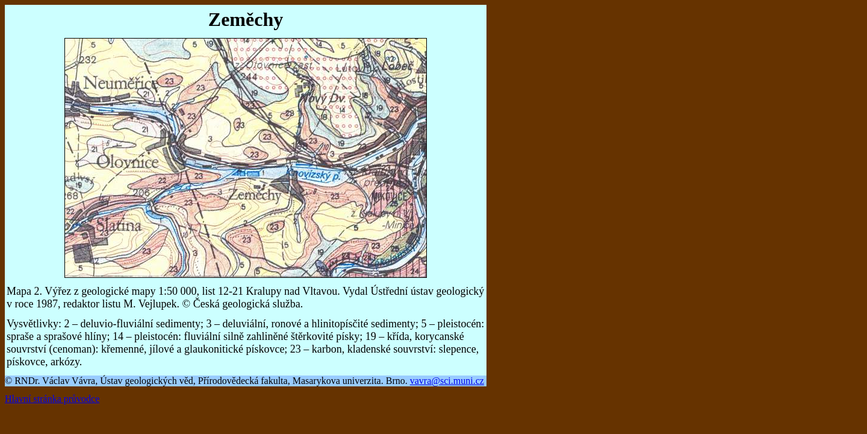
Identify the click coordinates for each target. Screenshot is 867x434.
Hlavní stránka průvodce (52, 399)
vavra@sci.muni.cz (447, 381)
